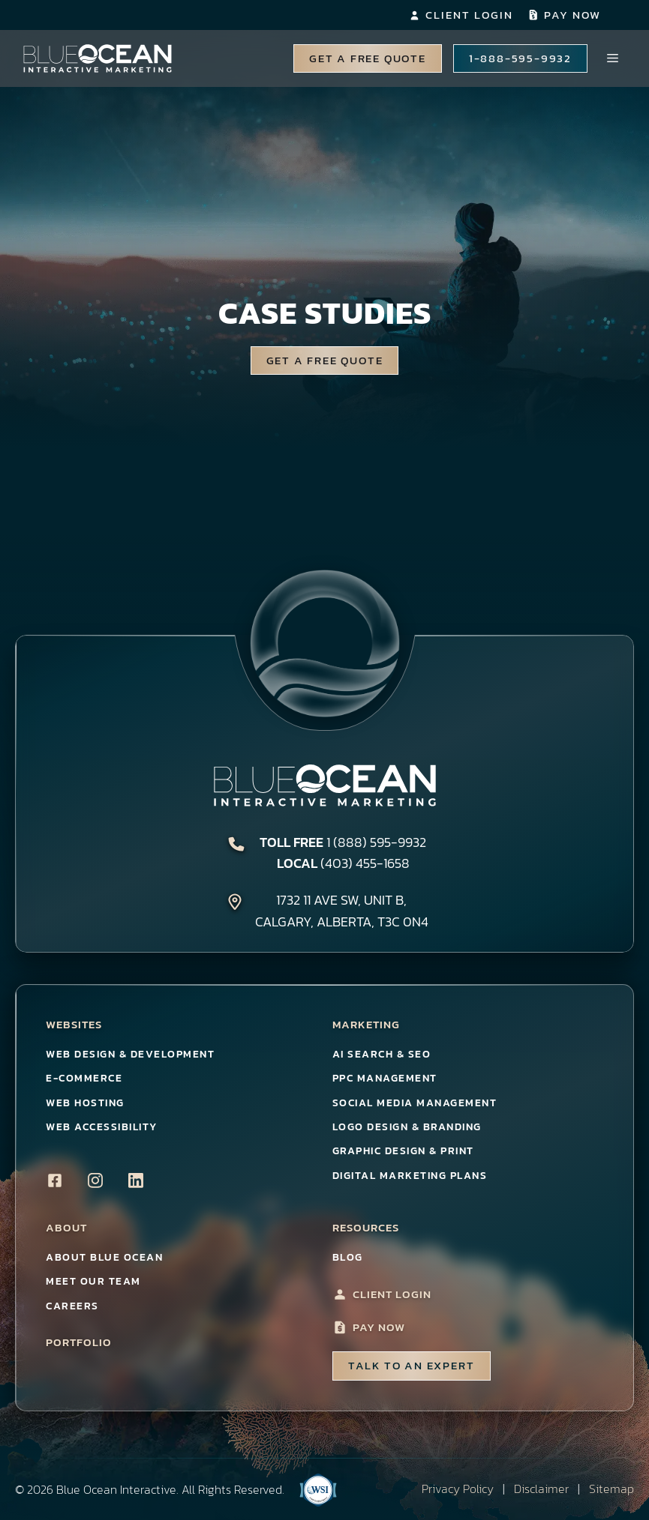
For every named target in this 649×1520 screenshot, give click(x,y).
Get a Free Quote (324, 360)
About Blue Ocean (104, 1257)
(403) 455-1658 (365, 863)
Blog (347, 1257)
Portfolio (79, 1342)
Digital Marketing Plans (410, 1175)
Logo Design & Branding (407, 1127)
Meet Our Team (93, 1281)
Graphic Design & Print (403, 1151)
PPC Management (384, 1078)
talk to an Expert (411, 1365)
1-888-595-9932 (520, 58)
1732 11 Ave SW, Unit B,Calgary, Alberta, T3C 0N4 (341, 911)
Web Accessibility (102, 1127)
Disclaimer (541, 1489)
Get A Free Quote (367, 58)
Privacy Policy (458, 1489)
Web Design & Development (130, 1054)
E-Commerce (84, 1078)
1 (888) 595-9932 (376, 842)
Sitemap (611, 1489)
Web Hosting (85, 1103)
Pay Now (572, 14)
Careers (72, 1306)
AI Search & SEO (381, 1054)
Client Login (469, 14)
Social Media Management (414, 1103)
